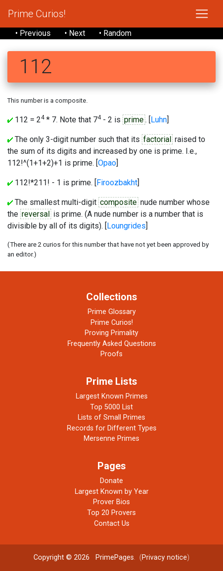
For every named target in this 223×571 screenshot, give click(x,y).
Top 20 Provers (111, 513)
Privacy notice (164, 557)
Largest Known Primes (112, 396)
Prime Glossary (112, 312)
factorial (157, 139)
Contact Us (111, 523)
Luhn (159, 119)
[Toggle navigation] (202, 13)
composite (118, 202)
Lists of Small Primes (111, 417)
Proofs (111, 354)
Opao (107, 163)
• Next (74, 33)
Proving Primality (111, 333)
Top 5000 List (111, 407)
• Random (115, 33)
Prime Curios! (36, 14)
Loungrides (126, 225)
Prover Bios (111, 502)
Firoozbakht (116, 182)
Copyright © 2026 (61, 557)
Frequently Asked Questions (111, 344)
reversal (36, 214)
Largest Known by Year (112, 491)
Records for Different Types (112, 428)
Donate (111, 481)
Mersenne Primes (111, 438)
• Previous (33, 33)
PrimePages (115, 557)
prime (134, 119)
